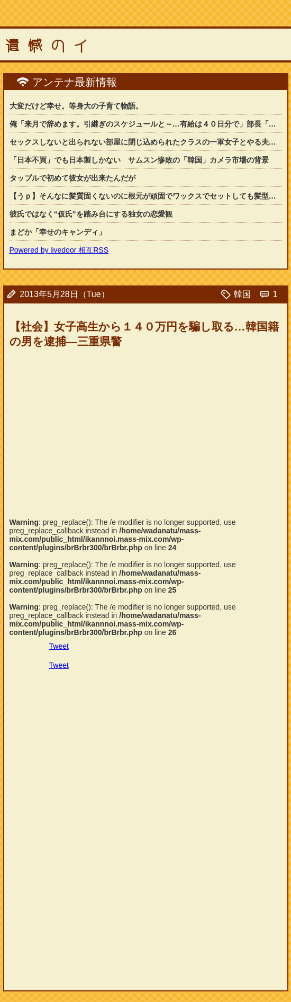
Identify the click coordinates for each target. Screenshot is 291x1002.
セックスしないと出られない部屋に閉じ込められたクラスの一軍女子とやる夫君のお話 (146, 142)
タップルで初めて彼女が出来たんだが (72, 178)
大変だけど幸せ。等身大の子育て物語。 (76, 106)
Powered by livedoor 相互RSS (59, 250)
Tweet (59, 646)
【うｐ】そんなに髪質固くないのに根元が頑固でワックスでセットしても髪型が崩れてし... (146, 196)
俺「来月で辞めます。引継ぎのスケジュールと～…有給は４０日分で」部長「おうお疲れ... (146, 124)
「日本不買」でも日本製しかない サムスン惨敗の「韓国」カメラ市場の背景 (139, 160)
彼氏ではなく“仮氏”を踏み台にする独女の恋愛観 (91, 214)
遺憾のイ (50, 46)
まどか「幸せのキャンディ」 (58, 232)
